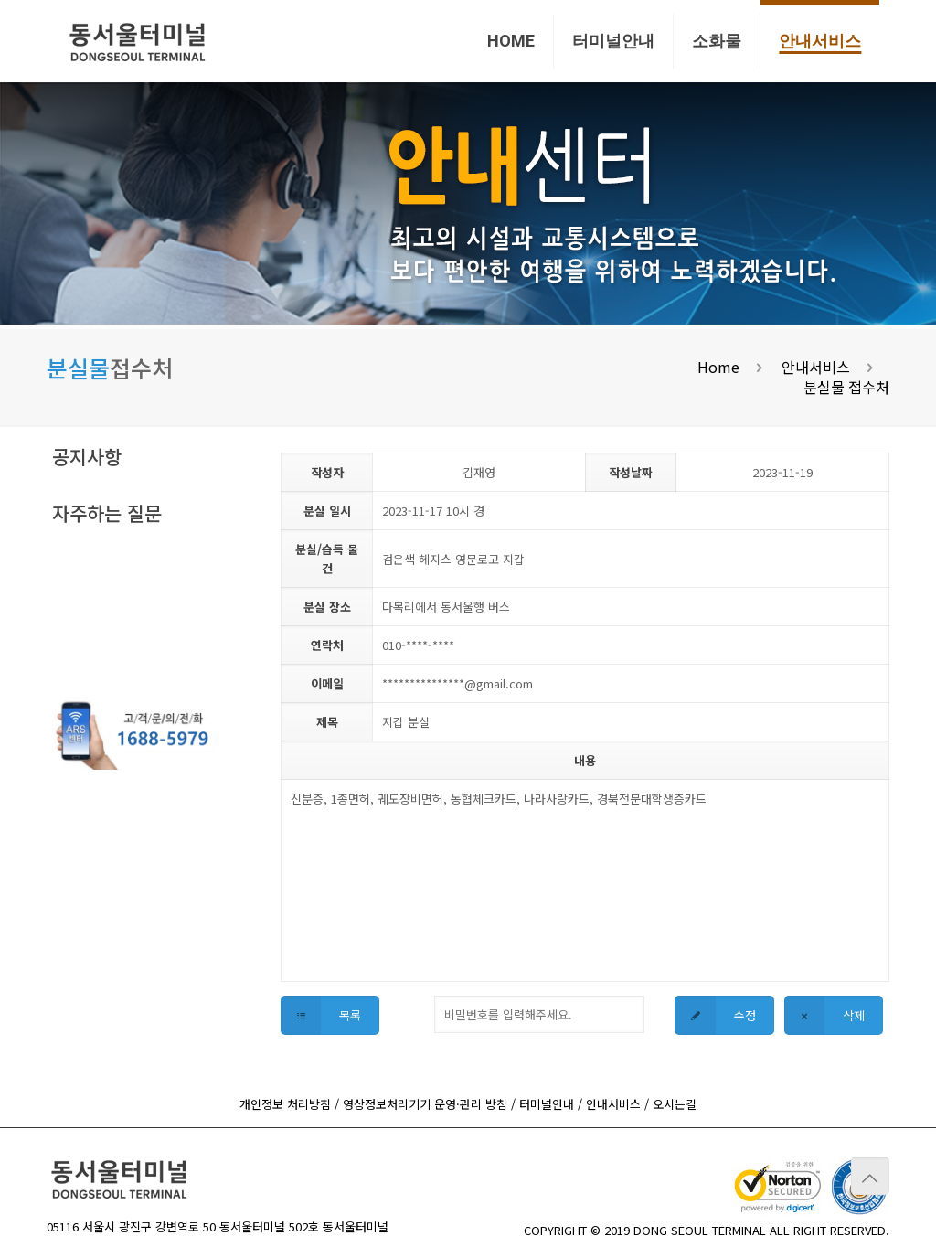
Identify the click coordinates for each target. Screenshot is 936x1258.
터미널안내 (546, 1104)
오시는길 (675, 1104)
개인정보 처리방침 (285, 1104)
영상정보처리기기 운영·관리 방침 (425, 1104)
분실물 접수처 (846, 387)
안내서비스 (816, 367)
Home (718, 367)
